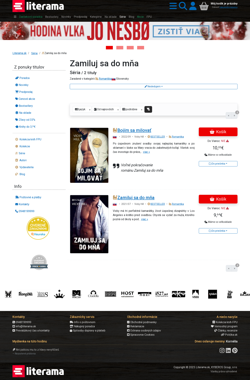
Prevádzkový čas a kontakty (31, 330)
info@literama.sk (24, 326)
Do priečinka (217, 163)
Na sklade (111, 16)
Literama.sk (19, 53)
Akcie (140, 16)
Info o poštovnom (82, 322)
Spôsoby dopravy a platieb (87, 330)
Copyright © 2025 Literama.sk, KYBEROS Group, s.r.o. (206, 367)
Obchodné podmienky (142, 322)
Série (122, 16)
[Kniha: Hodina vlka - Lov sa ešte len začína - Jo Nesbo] (109, 47)
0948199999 (21, 322)
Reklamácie (135, 326)
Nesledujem (153, 86)
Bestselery (52, 16)
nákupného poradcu (229, 7)
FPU (149, 16)
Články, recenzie (226, 330)
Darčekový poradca (30, 16)
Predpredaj (80, 16)
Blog (131, 16)
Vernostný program (224, 326)
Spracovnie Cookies (141, 334)
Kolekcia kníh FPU (225, 322)
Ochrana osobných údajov (144, 330)
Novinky (66, 16)
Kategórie (96, 16)
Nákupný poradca (82, 326)
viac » (146, 152)
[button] (172, 6)
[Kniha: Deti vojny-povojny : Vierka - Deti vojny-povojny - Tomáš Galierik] (130, 47)
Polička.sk (229, 334)
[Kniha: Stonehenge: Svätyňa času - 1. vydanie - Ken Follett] (140, 47)
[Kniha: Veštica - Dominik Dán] (119, 47)
